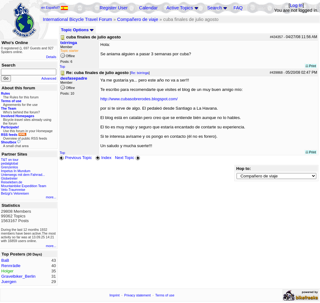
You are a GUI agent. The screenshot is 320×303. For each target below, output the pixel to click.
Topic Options (77, 29)
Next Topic (128, 157)
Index (103, 157)
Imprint (114, 295)
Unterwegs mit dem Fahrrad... (23, 174)
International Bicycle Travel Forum (77, 19)
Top (62, 66)
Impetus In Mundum (15, 171)
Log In (296, 5)
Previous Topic (75, 157)
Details (51, 57)
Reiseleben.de (11, 182)
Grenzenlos (9, 167)
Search (214, 7)
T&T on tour (9, 159)
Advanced (49, 78)
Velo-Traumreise (13, 189)
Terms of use (164, 295)
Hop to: (243, 168)
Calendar (148, 7)
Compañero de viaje (137, 19)
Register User (114, 7)
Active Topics (179, 7)
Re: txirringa (139, 73)
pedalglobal (9, 163)
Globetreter (9, 178)
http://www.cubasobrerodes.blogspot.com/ (139, 99)
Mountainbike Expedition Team (23, 186)
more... (51, 197)
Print (311, 66)
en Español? (54, 7)
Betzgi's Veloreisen (15, 193)
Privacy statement (137, 295)
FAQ (237, 7)
